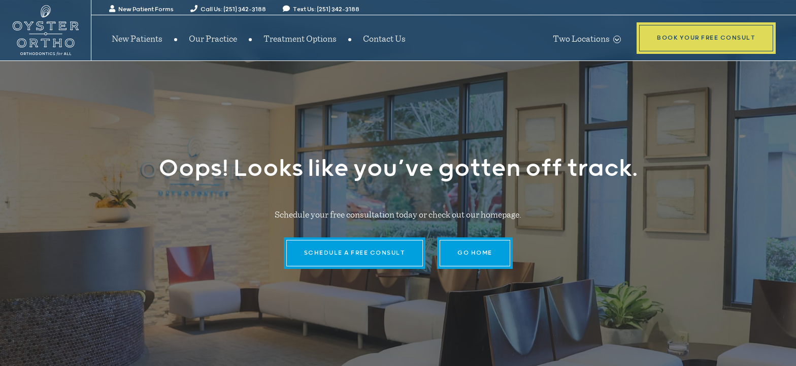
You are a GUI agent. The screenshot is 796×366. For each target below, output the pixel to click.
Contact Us (384, 38)
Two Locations (587, 38)
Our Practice (213, 38)
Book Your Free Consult (706, 38)
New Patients (137, 38)
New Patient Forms (141, 9)
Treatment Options (300, 38)
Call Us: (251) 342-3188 (228, 9)
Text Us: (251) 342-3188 (321, 9)
